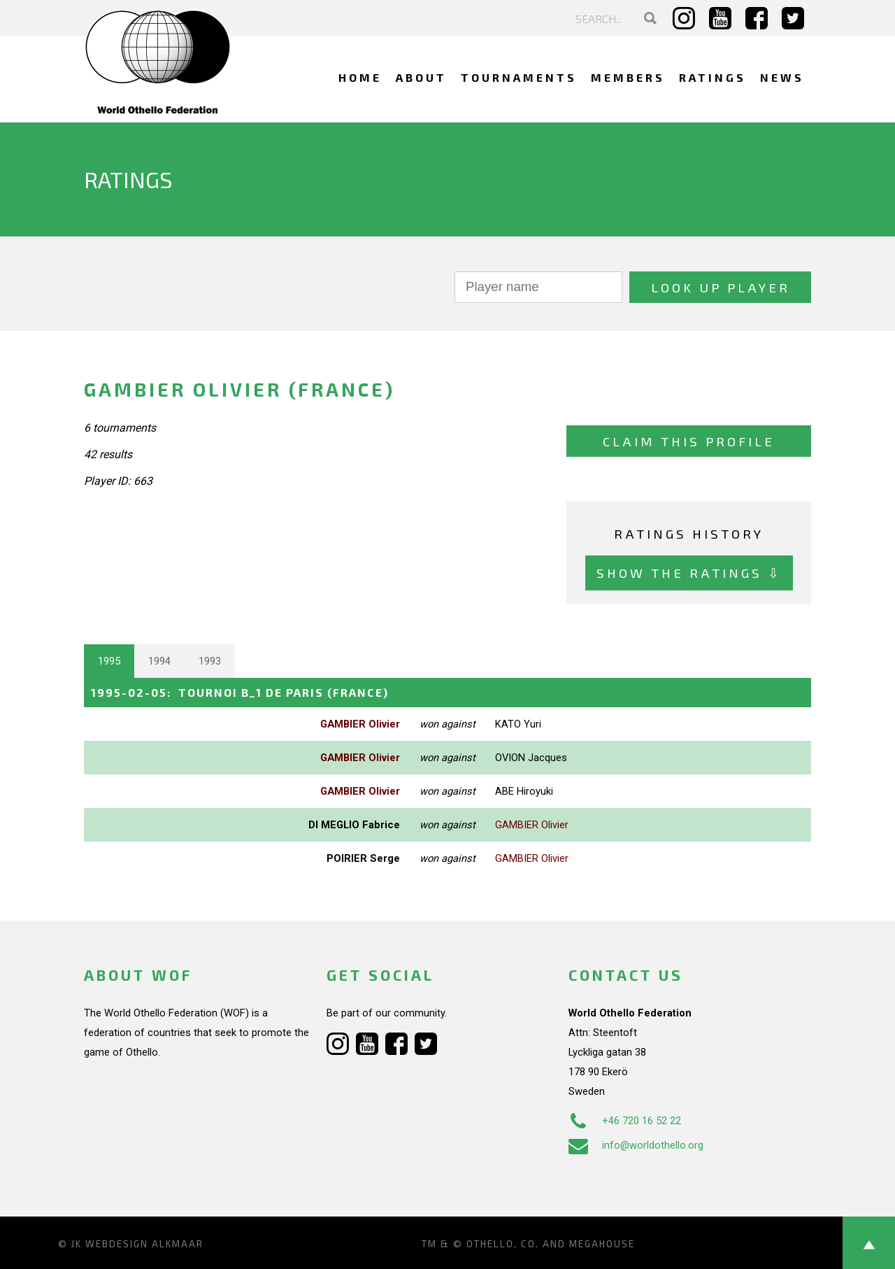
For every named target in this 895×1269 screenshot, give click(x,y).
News (782, 77)
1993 (210, 661)
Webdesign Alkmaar (144, 1243)
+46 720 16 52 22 (624, 1120)
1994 (159, 661)
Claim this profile (689, 441)
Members (628, 77)
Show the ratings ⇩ (689, 573)
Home (360, 77)
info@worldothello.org (635, 1145)
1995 (109, 661)
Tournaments (519, 77)
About (421, 77)
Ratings (712, 77)
